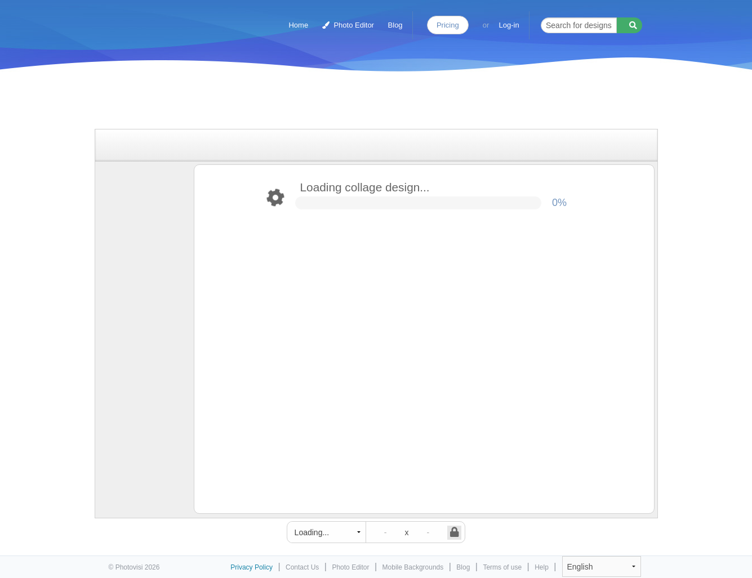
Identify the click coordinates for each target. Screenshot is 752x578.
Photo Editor (348, 25)
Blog (395, 25)
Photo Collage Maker (157, 19)
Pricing (448, 25)
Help (542, 567)
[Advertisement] (364, 102)
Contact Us (302, 567)
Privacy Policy (251, 567)
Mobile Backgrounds (413, 567)
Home (298, 25)
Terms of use (502, 567)
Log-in (509, 25)
